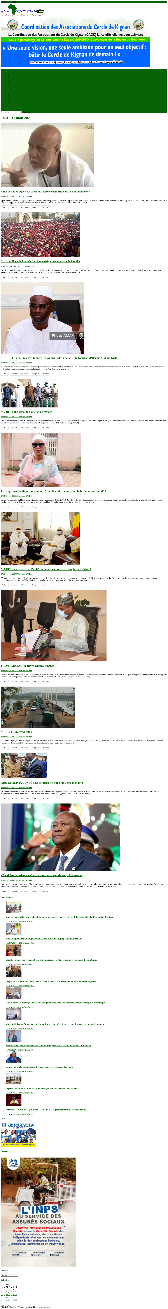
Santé (8, 89)
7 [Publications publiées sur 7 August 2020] (11, 1292)
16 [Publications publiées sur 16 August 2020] (16, 1295)
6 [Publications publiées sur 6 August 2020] (8, 1292)
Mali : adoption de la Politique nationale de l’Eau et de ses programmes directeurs (44, 938)
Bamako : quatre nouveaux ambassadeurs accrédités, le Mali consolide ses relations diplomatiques (51, 960)
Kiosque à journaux (13, 104)
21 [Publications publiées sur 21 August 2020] (11, 1297)
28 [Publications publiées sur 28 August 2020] (11, 1300)
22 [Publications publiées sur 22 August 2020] (14, 1297)
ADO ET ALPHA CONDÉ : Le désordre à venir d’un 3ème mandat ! (42, 782)
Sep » (8, 1305)
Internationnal (15, 80)
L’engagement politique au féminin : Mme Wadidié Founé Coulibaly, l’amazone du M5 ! (53, 491)
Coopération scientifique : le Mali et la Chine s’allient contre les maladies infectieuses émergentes (51, 981)
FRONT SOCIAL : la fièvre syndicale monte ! (28, 665)
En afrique (14, 78)
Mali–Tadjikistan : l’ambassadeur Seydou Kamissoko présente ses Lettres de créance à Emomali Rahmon (55, 1024)
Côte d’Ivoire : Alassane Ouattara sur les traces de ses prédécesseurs (41, 875)
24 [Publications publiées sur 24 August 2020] (2, 1300)
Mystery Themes (43, 1307)
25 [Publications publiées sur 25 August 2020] (4, 1300)
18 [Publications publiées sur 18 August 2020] (4, 1297)
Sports (8, 99)
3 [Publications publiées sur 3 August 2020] (1, 1292)
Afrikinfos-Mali (29, 922)
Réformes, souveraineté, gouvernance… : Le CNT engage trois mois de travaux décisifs (46, 1109)
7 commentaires (29, 266)
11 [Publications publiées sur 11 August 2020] (4, 1295)
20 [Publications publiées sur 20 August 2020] (9, 1297)
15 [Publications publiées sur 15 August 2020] (14, 1295)
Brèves (8, 83)
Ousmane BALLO (25, 196)
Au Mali (13, 76)
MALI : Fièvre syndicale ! (17, 731)
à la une (13, 74)
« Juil (3, 1305)
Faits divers (14, 97)
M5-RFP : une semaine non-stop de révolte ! (27, 411)
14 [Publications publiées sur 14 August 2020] (11, 1295)
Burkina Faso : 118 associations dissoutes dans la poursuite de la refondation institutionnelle (48, 1045)
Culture (13, 95)
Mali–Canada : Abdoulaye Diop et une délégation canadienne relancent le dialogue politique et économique (55, 1002)
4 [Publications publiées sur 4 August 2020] (4, 1292)
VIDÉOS (9, 101)
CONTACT (10, 106)
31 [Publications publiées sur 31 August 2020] (2, 1302)
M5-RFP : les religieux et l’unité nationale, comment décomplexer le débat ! (46, 569)
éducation (14, 93)
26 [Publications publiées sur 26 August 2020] (7, 1300)
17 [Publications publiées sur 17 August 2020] (2, 1297)
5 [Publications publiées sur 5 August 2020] (6, 1292)
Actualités (9, 72)
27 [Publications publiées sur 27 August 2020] (9, 1300)
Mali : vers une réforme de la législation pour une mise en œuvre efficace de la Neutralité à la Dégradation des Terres (60, 917)
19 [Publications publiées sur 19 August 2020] (7, 1297)
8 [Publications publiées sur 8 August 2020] (13, 1292)
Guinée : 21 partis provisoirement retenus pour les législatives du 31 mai (39, 1067)
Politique (9, 87)
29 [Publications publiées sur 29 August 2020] (14, 1300)
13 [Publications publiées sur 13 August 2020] (9, 1295)
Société (8, 91)
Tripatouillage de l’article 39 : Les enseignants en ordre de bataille (40, 261)
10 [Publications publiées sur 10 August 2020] (2, 1295)
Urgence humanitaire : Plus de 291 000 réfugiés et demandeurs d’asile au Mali (42, 1088)
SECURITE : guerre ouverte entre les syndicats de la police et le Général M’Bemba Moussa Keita (59, 357)
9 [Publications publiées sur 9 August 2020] (15, 1292)
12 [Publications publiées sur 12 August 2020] (7, 1295)
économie (9, 85)
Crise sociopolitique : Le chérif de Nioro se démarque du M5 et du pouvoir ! (46, 191)
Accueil (8, 70)
